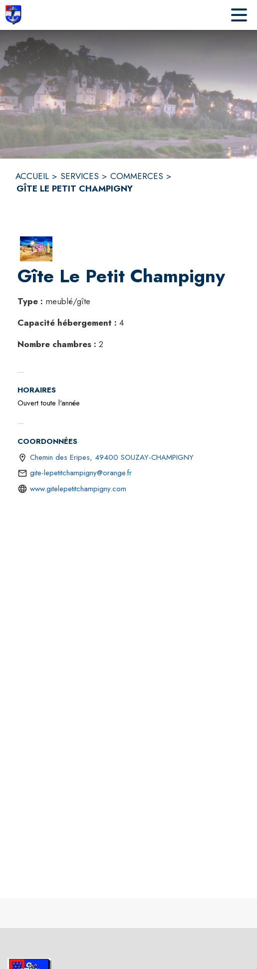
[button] (36, 248)
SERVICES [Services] (79, 176)
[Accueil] (13, 15)
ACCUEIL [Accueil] (32, 176)
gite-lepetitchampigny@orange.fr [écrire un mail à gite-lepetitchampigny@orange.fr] (81, 472)
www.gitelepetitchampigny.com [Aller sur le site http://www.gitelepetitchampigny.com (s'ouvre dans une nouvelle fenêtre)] (78, 488)
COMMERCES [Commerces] (136, 176)
